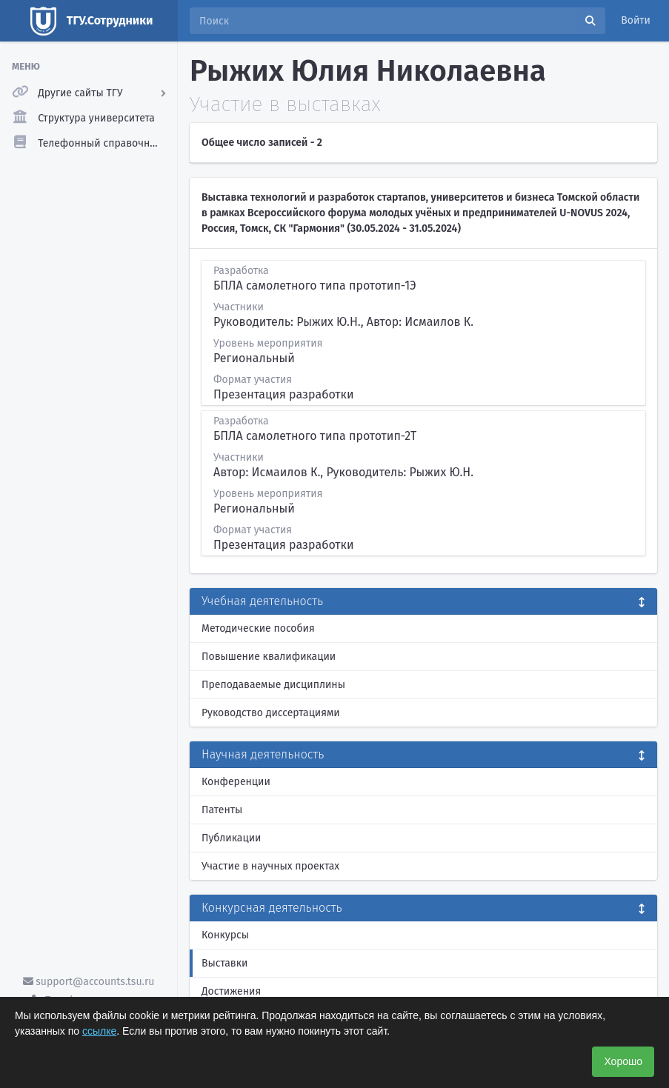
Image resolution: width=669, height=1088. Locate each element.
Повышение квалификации (269, 656)
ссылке (99, 1031)
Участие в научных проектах (270, 866)
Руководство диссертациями (271, 713)
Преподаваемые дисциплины (273, 684)
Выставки (224, 963)
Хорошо (623, 1061)
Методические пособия (258, 628)
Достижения (231, 991)
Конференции (236, 781)
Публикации (231, 838)
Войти (635, 20)
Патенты (222, 810)
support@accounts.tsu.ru (89, 981)
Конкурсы (225, 935)
